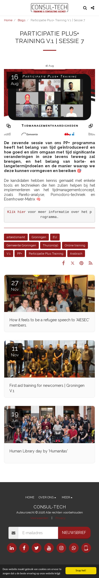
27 (15, 285)
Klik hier (16, 212)
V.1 (9, 253)
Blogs (21, 20)
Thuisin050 (50, 245)
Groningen (39, 237)
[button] (5, 8)
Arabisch (76, 253)
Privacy (60, 518)
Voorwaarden (39, 518)
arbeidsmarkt (16, 237)
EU (55, 237)
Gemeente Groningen (21, 245)
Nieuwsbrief (74, 532)
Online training (75, 245)
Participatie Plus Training (46, 253)
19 (15, 416)
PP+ (19, 253)
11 (15, 350)
